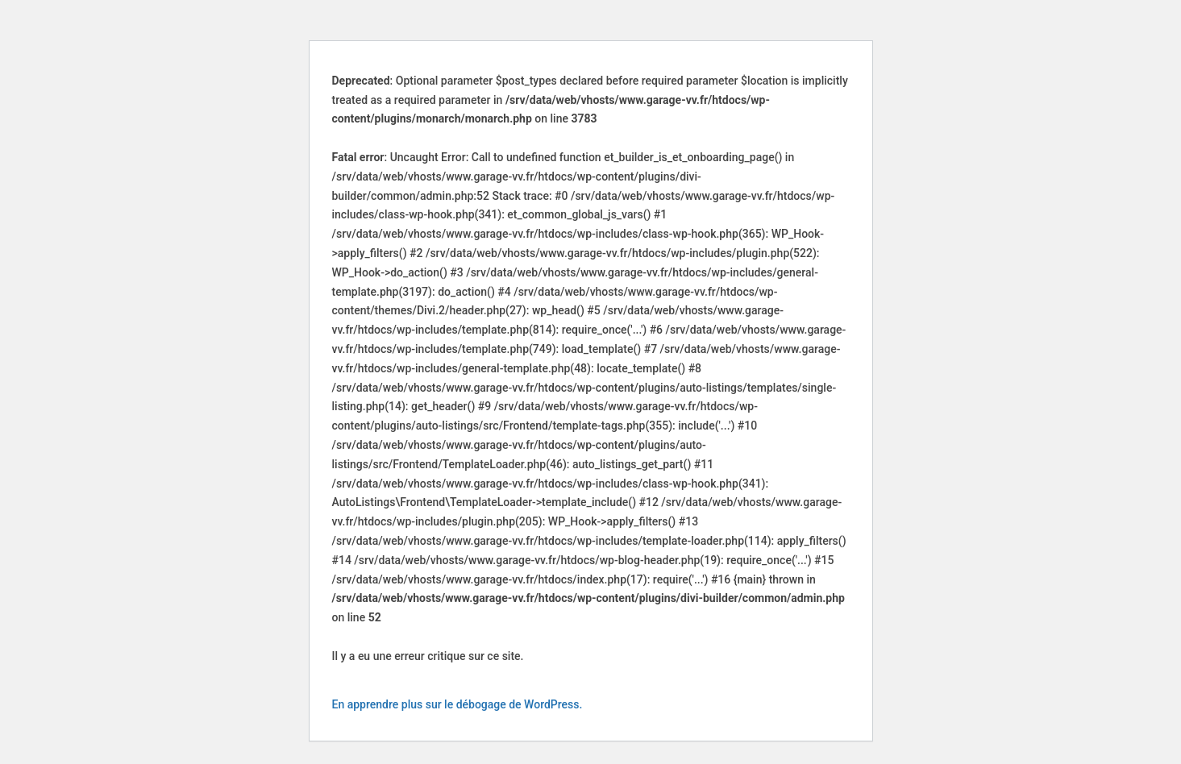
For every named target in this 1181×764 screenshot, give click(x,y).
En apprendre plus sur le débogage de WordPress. (457, 704)
